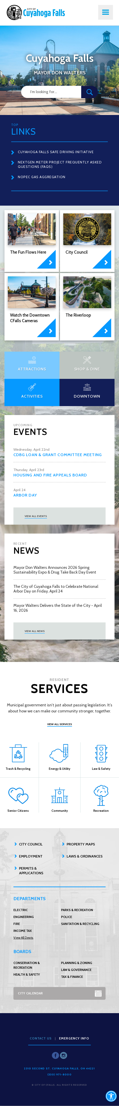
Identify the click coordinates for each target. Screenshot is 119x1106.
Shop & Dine (87, 369)
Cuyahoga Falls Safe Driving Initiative (56, 152)
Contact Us (41, 1038)
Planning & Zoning (76, 963)
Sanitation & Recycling (80, 924)
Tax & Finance (72, 977)
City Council (30, 844)
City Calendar (30, 993)
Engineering (23, 917)
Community (59, 798)
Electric (20, 910)
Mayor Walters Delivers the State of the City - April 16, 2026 (57, 608)
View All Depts (23, 938)
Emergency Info (74, 1038)
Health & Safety (26, 974)
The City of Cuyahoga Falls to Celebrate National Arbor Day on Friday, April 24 (55, 589)
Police (66, 917)
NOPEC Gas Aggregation (42, 177)
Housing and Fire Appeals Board (50, 475)
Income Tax (22, 931)
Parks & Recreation (77, 910)
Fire (16, 924)
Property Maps (81, 844)
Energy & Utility (59, 756)
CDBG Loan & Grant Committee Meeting (57, 455)
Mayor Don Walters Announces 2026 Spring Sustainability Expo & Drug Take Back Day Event (54, 570)
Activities (32, 396)
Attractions (32, 369)
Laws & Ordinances (84, 856)
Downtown (87, 396)
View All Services (59, 724)
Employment (30, 856)
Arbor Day (25, 495)
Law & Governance (76, 970)
